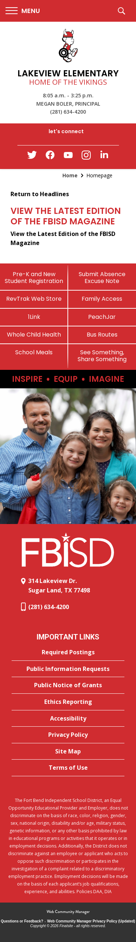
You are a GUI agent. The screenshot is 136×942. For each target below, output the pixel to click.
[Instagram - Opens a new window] (86, 157)
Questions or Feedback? (22, 921)
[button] (22, 11)
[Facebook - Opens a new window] (50, 157)
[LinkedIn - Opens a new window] (104, 156)
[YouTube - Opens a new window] (68, 156)
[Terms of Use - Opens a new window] (68, 768)
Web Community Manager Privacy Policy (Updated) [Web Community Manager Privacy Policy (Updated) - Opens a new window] (91, 921)
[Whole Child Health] (34, 334)
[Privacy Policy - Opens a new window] (68, 735)
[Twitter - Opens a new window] (32, 156)
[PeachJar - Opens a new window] (102, 317)
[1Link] (34, 317)
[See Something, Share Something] (102, 355)
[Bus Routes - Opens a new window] (102, 334)
